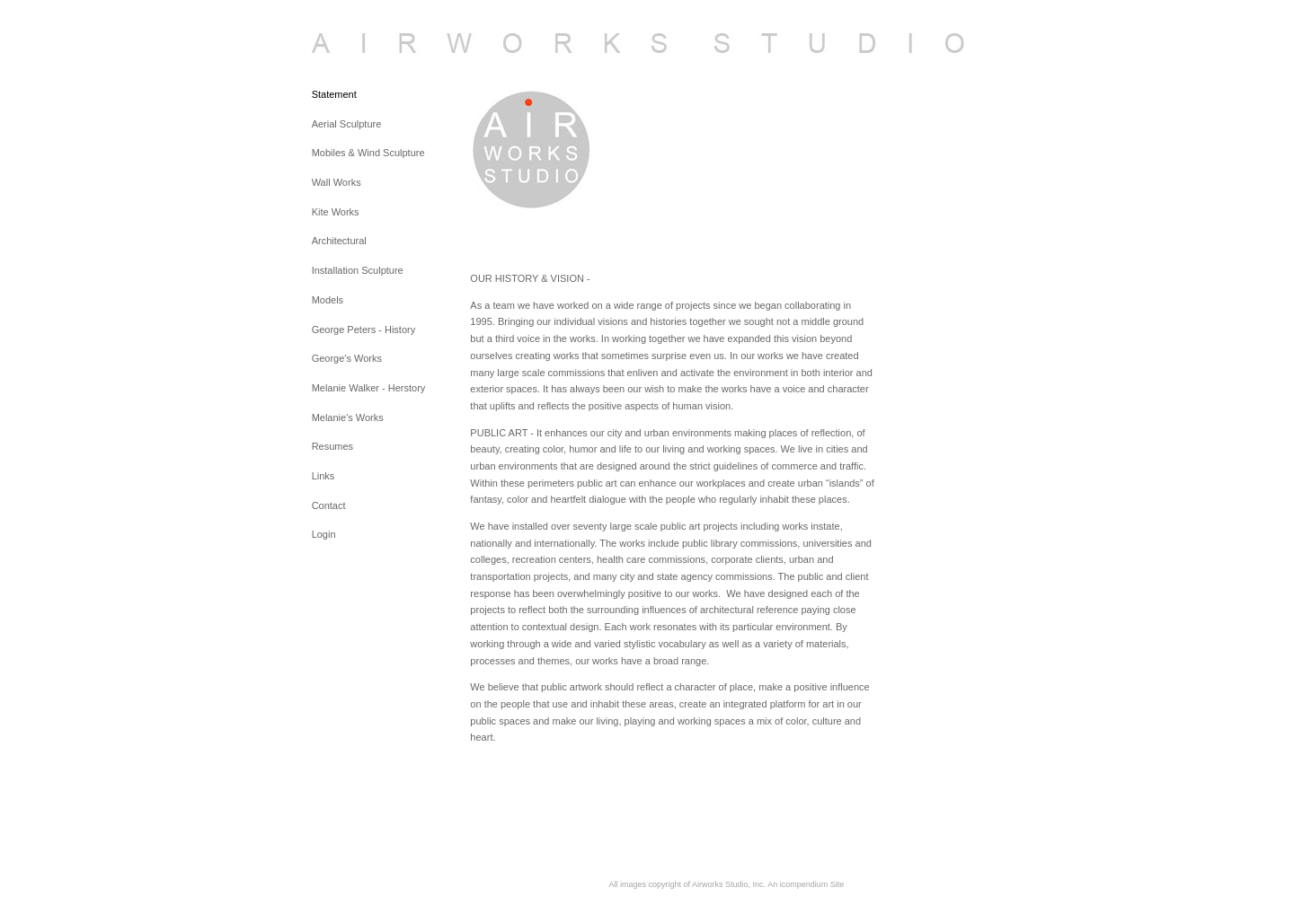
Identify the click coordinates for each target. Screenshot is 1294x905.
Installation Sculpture (357, 270)
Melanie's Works (348, 417)
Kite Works (335, 211)
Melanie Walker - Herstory (369, 387)
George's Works (347, 358)
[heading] (357, 43)
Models (327, 299)
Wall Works (336, 182)
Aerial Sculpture (347, 124)
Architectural (339, 240)
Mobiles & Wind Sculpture (368, 152)
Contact (329, 505)
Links (323, 475)
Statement (334, 94)
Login (324, 534)
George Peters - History (364, 329)
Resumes (332, 446)
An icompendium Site (805, 884)
